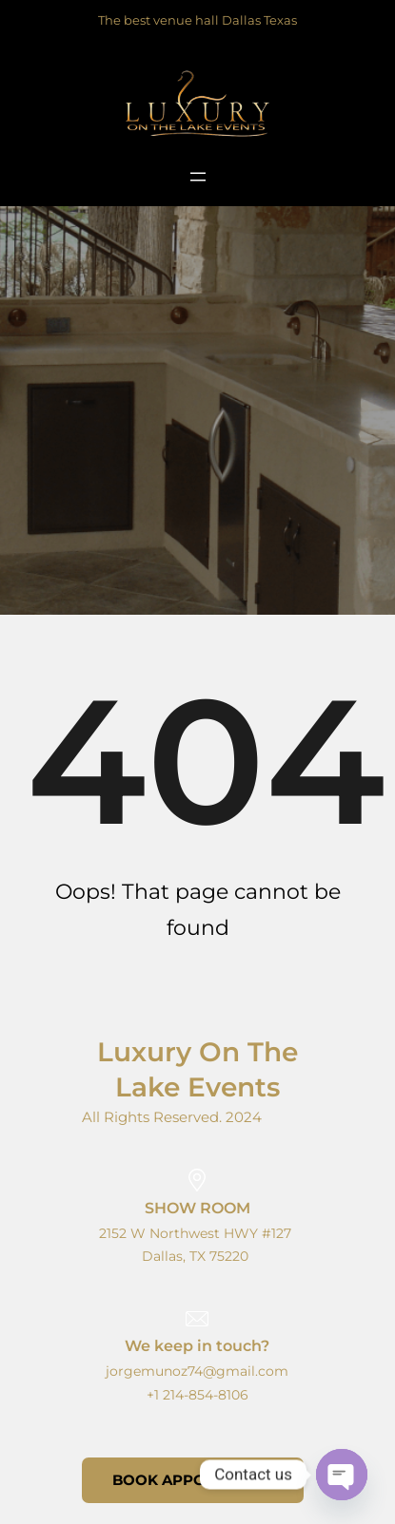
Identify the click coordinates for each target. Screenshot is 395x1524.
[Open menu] (198, 177)
